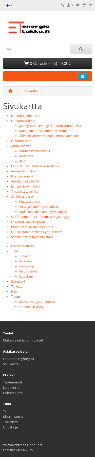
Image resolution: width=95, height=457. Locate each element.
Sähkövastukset (22, 196)
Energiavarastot (22, 176)
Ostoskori (18, 281)
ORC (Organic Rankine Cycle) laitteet (36, 232)
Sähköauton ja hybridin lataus (32, 237)
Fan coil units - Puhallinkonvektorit (35, 166)
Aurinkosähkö (21, 146)
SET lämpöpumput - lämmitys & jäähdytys (40, 217)
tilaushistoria (28, 271)
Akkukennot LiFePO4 (26, 181)
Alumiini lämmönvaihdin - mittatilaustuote (49, 136)
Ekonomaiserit (21, 141)
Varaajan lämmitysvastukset (39, 206)
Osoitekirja (26, 266)
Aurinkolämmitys (23, 171)
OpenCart (34, 445)
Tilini (14, 251)
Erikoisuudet (13, 393)
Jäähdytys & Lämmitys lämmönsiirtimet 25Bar (51, 126)
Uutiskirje (10, 427)
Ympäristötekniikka (24, 191)
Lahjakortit (11, 387)
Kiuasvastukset (29, 201)
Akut (22, 161)
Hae (14, 291)
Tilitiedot (25, 256)
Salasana (25, 261)
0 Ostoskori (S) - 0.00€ (47, 63)
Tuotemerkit (12, 382)
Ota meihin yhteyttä (33, 307)
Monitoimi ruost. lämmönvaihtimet (44, 131)
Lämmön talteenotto (25, 115)
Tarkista (16, 286)
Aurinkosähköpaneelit (34, 151)
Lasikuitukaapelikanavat (28, 222)
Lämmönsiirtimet (23, 121)
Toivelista (10, 422)
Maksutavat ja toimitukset (37, 302)
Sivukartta (30, 91)
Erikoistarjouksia (22, 246)
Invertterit (26, 156)
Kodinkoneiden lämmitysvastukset (43, 212)
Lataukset (26, 276)
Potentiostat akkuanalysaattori (32, 227)
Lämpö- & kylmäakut (25, 186)
